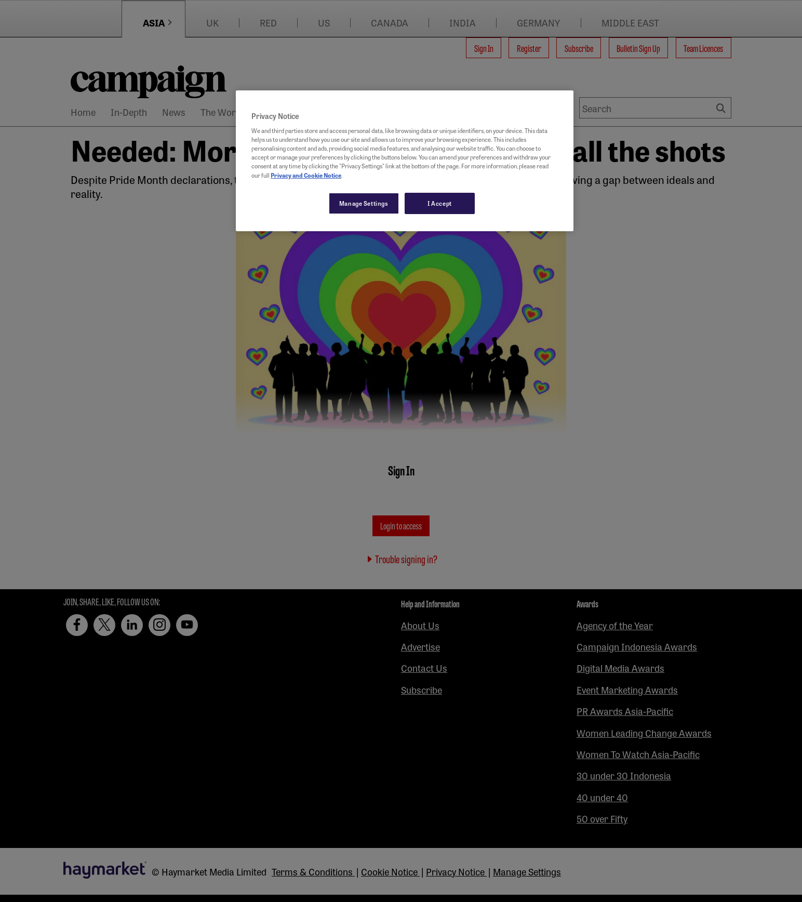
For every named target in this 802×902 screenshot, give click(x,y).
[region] (404, 161)
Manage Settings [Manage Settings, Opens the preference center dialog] (364, 203)
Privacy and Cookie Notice (306, 175)
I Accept (439, 203)
